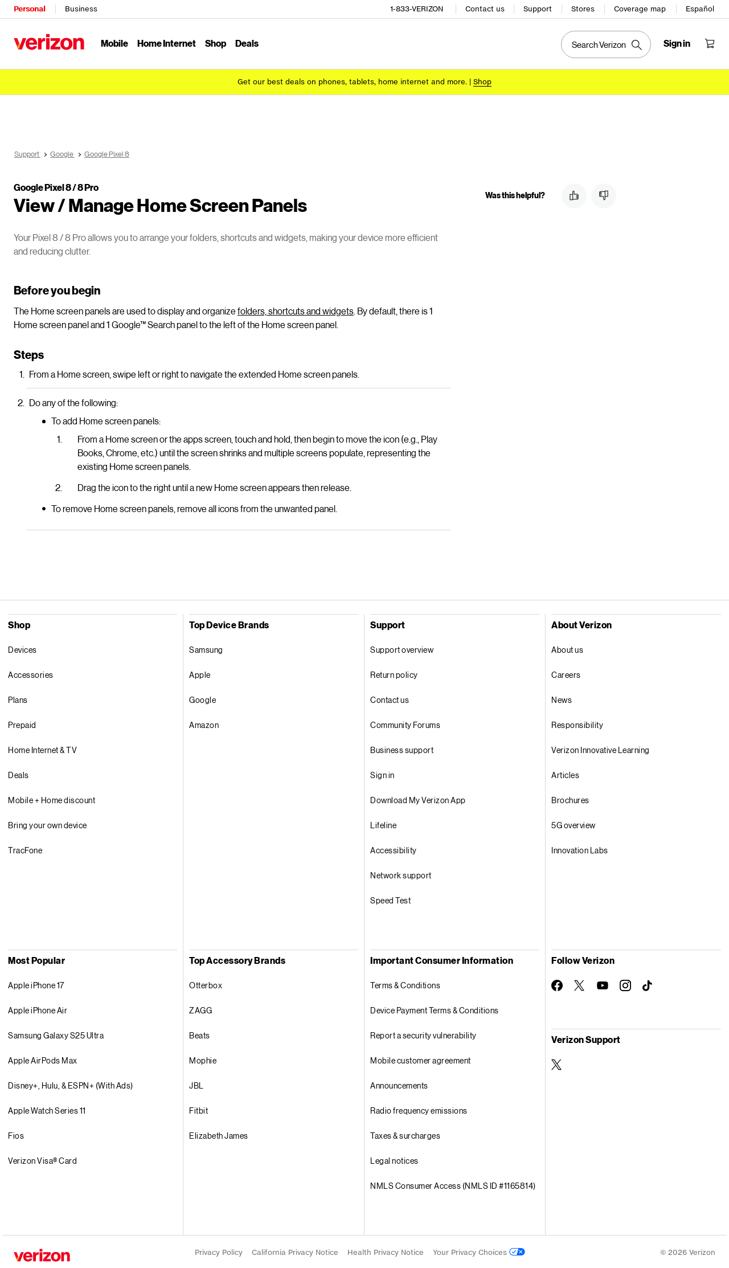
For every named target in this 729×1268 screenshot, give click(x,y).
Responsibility (577, 723)
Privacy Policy (219, 1250)
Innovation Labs (579, 848)
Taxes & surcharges (405, 1134)
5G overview (573, 823)
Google (202, 698)
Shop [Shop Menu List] (215, 43)
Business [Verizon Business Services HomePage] (81, 9)
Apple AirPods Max (42, 1059)
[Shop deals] (482, 81)
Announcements (399, 1084)
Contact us (485, 9)
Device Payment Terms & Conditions (434, 1008)
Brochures (570, 798)
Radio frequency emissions (419, 1109)
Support (537, 9)
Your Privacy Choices (479, 1250)
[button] (574, 194)
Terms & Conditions (405, 983)
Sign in (382, 773)
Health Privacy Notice (385, 1250)
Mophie (202, 1059)
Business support (401, 748)
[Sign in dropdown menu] (677, 43)
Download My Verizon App (418, 798)
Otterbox (205, 983)
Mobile (114, 43)
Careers (566, 673)
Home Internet (166, 43)
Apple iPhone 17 (36, 983)
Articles (565, 773)
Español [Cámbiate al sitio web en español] (700, 9)
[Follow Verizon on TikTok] (648, 984)
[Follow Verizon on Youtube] (602, 983)
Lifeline (383, 823)
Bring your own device (47, 823)
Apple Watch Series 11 (47, 1109)
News (561, 698)
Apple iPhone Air (37, 1008)
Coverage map (640, 9)
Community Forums (405, 723)
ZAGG (200, 1008)
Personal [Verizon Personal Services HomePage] (29, 9)
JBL (196, 1084)
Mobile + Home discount (51, 798)
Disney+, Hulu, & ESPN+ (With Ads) (70, 1084)
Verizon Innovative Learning (600, 748)
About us (567, 648)
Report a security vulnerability (423, 1033)
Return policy (394, 673)
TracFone (25, 848)
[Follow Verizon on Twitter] (579, 983)
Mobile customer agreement (420, 1059)
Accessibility (393, 848)
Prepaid (22, 723)
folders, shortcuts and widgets (295, 309)
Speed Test (390, 898)
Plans (18, 698)
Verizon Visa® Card (42, 1159)
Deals (18, 773)
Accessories (31, 673)
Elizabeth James (218, 1134)
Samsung (206, 648)
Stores (583, 9)
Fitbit (198, 1109)
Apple (200, 673)
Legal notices (394, 1159)
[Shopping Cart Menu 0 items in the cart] (709, 43)
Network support (401, 873)
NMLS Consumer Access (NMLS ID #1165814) (453, 1184)
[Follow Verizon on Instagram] (625, 983)
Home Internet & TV (42, 748)
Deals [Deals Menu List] (247, 43)
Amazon (204, 723)
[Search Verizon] (606, 44)
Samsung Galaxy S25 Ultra (56, 1033)
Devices (22, 648)
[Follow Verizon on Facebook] (557, 983)
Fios (16, 1134)
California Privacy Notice (295, 1250)
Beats (199, 1033)
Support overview (401, 648)
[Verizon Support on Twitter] (557, 1063)
